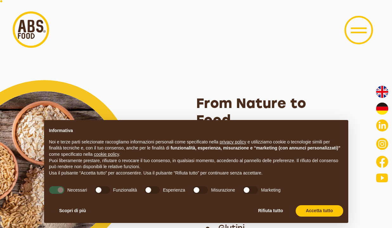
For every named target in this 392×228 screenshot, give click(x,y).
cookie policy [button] (106, 154)
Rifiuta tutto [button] (270, 210)
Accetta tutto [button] (319, 210)
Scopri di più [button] (72, 210)
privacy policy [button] (233, 141)
